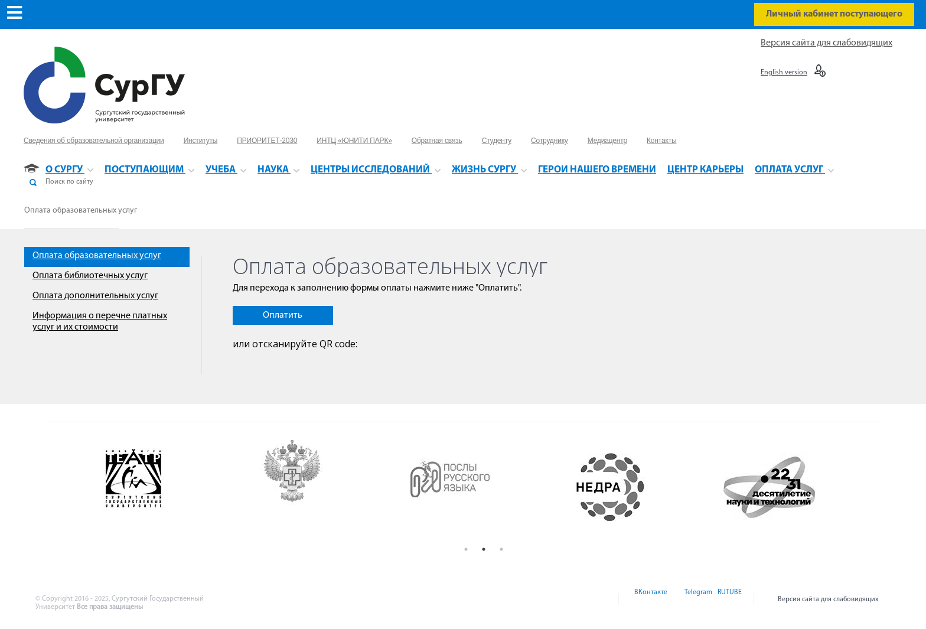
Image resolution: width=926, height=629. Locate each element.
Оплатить (282, 315)
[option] (167, 487)
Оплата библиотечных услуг (90, 276)
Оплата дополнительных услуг (95, 296)
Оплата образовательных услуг (80, 210)
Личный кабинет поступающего (834, 14)
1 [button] (466, 549)
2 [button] (484, 549)
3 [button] (501, 549)
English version (784, 72)
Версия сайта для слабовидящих (826, 43)
